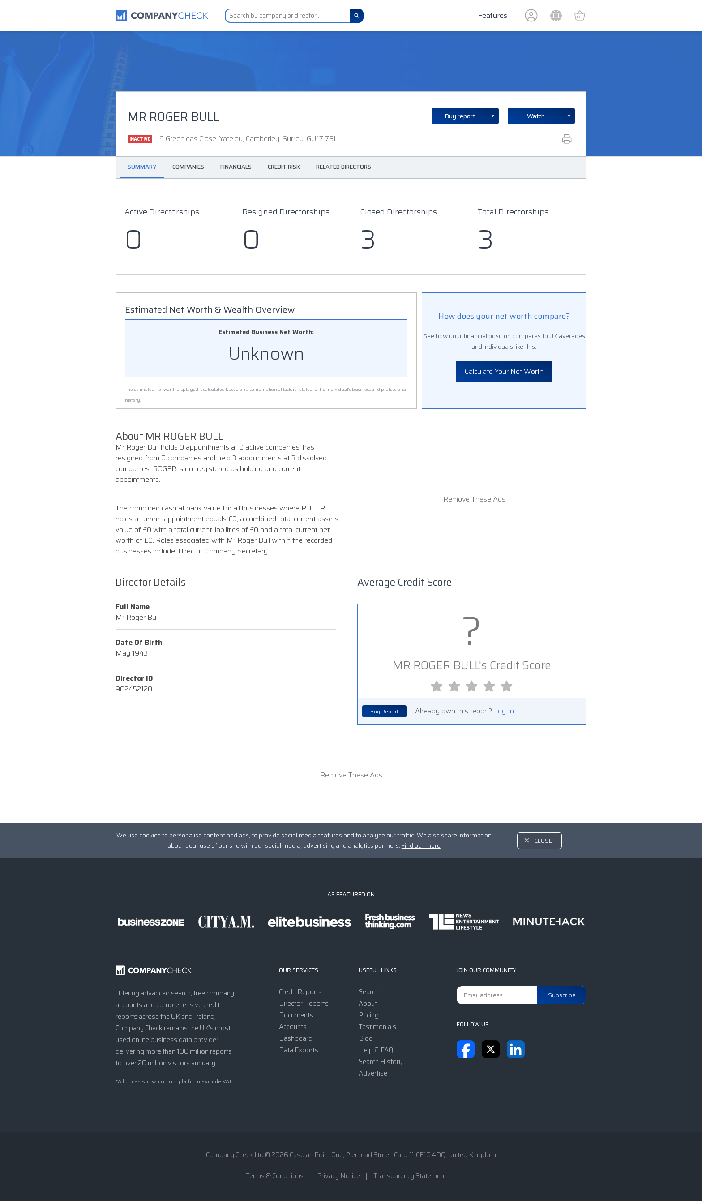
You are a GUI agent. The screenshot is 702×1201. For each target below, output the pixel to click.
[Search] (357, 16)
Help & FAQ (376, 1050)
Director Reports (304, 1003)
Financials (236, 167)
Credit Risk (284, 167)
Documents (296, 1015)
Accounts (293, 1026)
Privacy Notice (338, 1176)
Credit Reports (300, 992)
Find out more (421, 845)
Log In (504, 710)
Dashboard (295, 1038)
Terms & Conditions (275, 1176)
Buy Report (384, 711)
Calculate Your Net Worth (504, 371)
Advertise (373, 1073)
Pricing (369, 1015)
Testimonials (377, 1026)
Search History (380, 1061)
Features (492, 15)
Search (369, 992)
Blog (366, 1038)
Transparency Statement (409, 1176)
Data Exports (298, 1050)
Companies (188, 167)
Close (543, 840)
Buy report (472, 116)
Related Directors (343, 167)
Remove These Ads (474, 499)
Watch (536, 116)
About (368, 1003)
